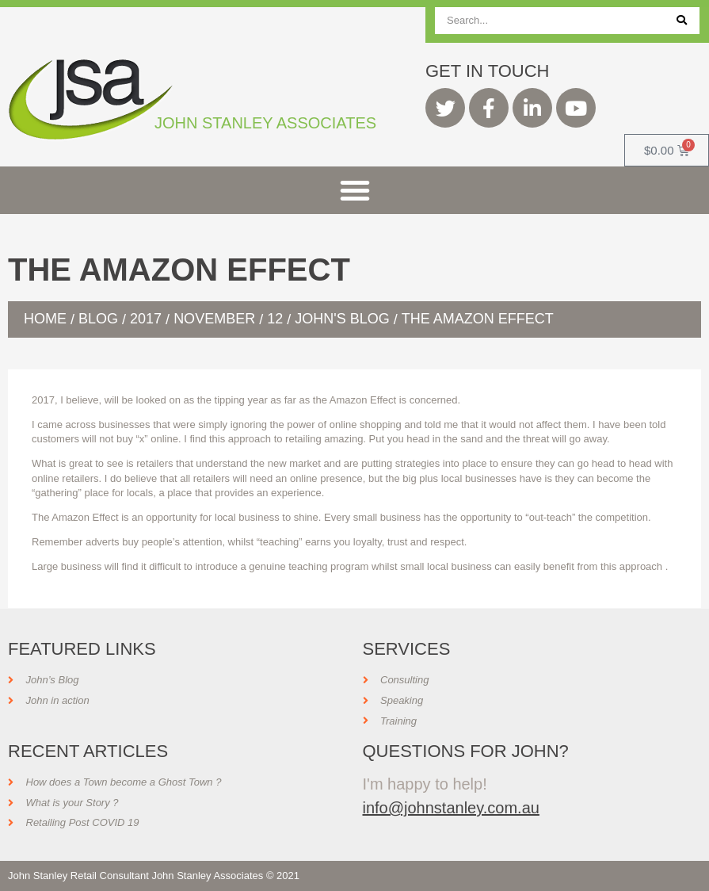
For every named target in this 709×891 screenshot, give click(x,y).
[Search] (681, 20)
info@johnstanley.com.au (451, 807)
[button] (355, 190)
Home (45, 319)
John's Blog (342, 319)
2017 (146, 319)
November (214, 319)
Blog (98, 319)
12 (275, 319)
